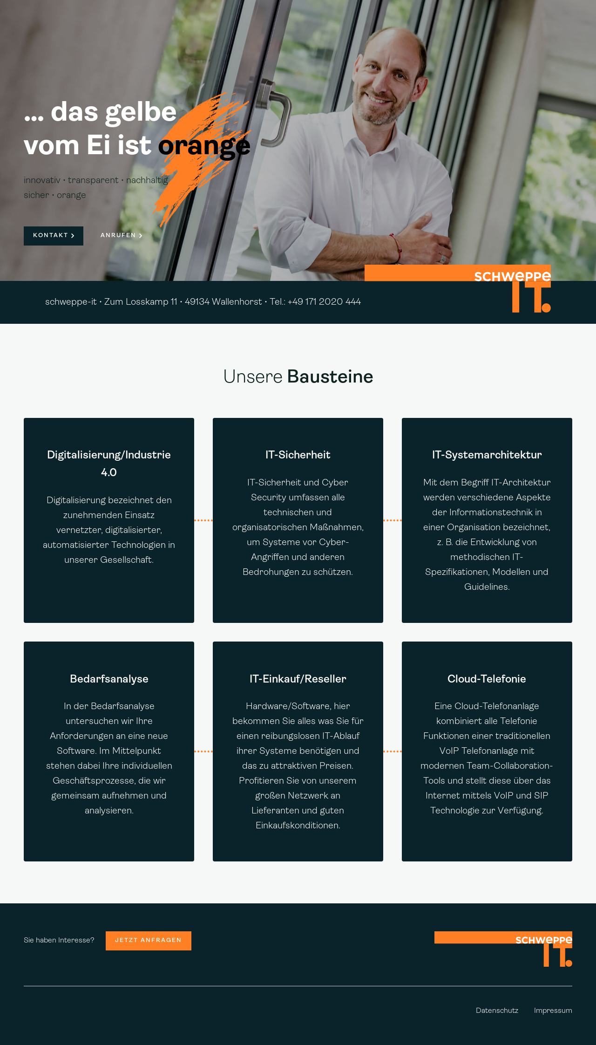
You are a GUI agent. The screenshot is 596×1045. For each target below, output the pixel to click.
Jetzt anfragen (148, 940)
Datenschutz (497, 1011)
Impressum (553, 1011)
